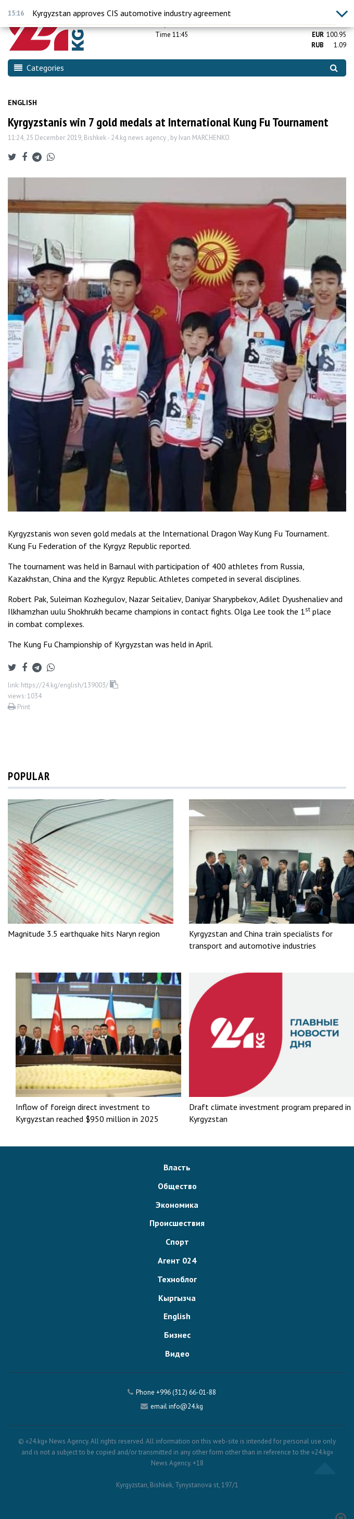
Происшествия (177, 1223)
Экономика (177, 1204)
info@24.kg (186, 1406)
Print (19, 707)
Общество (177, 1186)
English (22, 102)
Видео (177, 1353)
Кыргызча (177, 1298)
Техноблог (177, 1279)
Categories (39, 67)
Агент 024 (177, 1260)
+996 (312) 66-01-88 (186, 1392)
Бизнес (177, 1335)
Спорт (177, 1241)
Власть (177, 1167)
